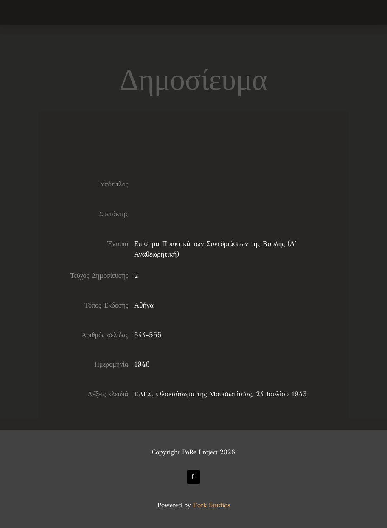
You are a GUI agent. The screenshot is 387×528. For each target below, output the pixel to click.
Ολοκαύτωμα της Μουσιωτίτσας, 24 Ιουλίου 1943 (231, 394)
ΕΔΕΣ (143, 394)
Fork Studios (211, 505)
